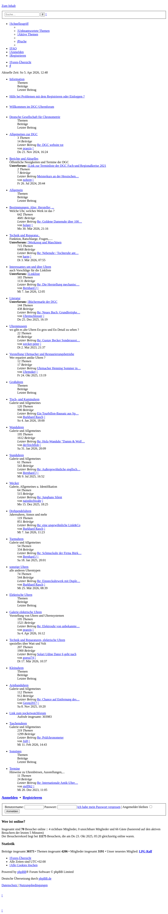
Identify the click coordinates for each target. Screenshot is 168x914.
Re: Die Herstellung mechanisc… (58, 284)
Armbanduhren (19, 685)
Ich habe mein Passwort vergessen (98, 807)
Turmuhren (16, 539)
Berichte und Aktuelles (23, 158)
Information (16, 79)
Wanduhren (16, 427)
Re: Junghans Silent (49, 497)
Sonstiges (15, 751)
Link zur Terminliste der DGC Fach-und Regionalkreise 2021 (67, 165)
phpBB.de (45, 878)
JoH (25, 741)
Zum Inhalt (9, 5)
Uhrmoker (29, 371)
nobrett (27, 180)
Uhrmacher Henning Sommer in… (59, 368)
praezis (27, 148)
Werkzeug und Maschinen (45, 242)
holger (27, 225)
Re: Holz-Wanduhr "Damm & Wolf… (61, 441)
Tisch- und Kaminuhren (24, 399)
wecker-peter (31, 344)
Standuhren (16, 455)
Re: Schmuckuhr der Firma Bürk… (59, 553)
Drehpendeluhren (20, 511)
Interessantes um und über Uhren (30, 266)
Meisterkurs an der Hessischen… (58, 176)
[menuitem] (33, 30)
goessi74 (28, 657)
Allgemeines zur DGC (23, 134)
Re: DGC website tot (50, 144)
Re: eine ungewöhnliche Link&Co (58, 525)
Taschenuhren (18, 723)
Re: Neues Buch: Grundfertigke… (58, 312)
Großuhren (16, 382)
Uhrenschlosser (32, 316)
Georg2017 (30, 703)
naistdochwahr (32, 500)
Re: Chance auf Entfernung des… (58, 699)
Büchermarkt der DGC (42, 301)
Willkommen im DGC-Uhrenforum (31, 106)
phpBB (21, 871)
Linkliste (34, 273)
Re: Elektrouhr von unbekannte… (58, 626)
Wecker (14, 483)
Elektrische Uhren (20, 594)
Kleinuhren (16, 668)
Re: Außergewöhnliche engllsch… (58, 469)
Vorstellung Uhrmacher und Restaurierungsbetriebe (41, 354)
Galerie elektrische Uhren (25, 612)
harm (26, 256)
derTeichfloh (31, 445)
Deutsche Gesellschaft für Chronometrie (34, 117)
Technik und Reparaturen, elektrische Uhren (37, 640)
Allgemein (16, 190)
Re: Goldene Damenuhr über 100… (59, 221)
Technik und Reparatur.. (24, 235)
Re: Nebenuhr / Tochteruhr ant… (57, 253)
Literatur (14, 298)
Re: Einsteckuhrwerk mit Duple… (58, 581)
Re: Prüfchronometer (50, 737)
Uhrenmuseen (18, 326)
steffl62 (27, 786)
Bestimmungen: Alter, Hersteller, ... (31, 207)
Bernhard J (30, 288)
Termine (14, 768)
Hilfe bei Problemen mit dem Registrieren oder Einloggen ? (47, 96)
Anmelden (10, 797)
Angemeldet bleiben (137, 807)
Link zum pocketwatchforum (27, 713)
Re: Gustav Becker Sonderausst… (58, 340)
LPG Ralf (145, 851)
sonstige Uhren (18, 566)
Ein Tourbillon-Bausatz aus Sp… (57, 413)
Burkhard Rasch (33, 417)
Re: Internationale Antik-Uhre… (57, 782)
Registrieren (32, 797)
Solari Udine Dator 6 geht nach (56, 654)
